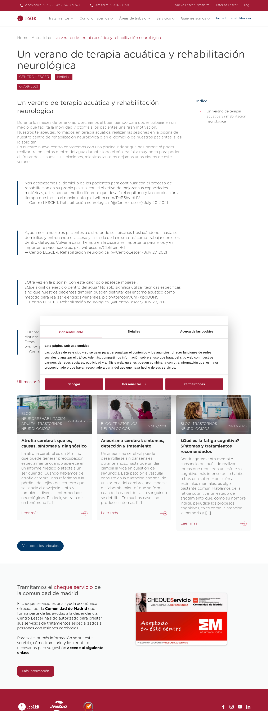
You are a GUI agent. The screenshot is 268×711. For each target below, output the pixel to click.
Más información (35, 671)
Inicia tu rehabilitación (233, 18)
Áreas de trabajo (132, 18)
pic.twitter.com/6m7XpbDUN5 (130, 297)
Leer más (29, 513)
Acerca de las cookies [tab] (197, 331)
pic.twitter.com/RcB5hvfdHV (113, 198)
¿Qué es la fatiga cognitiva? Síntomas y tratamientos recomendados (209, 446)
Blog (246, 5)
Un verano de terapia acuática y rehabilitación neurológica (226, 116)
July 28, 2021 (156, 302)
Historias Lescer (226, 5)
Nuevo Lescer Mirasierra (192, 5)
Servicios (163, 18)
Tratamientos (59, 18)
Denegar (73, 384)
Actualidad (41, 38)
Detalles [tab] (134, 331)
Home (22, 38)
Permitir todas (194, 384)
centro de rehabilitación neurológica (65, 137)
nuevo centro (50, 147)
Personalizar (134, 384)
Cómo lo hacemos (94, 18)
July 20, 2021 (156, 203)
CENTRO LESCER (34, 77)
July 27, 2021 (155, 252)
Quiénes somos (193, 18)
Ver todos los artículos (40, 546)
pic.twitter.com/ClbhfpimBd (99, 248)
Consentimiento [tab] (71, 332)
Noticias (63, 77)
